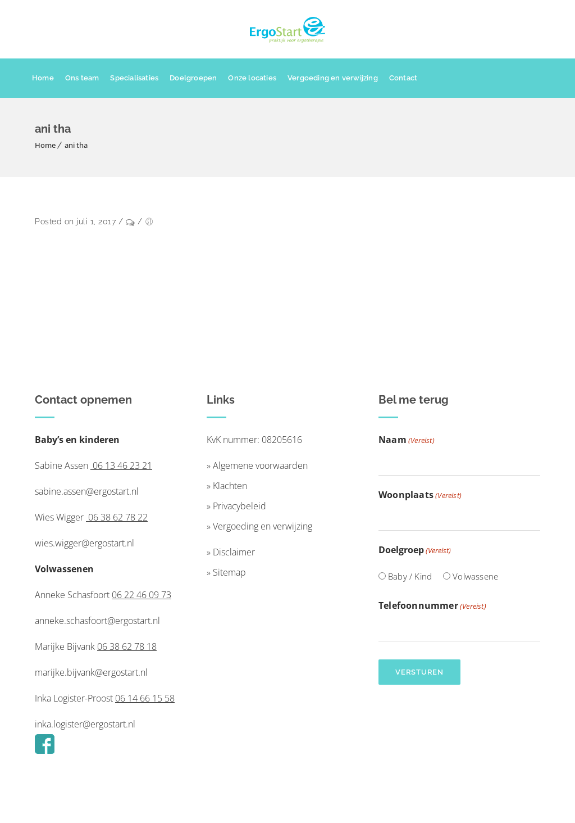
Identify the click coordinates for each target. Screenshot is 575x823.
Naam (406, 440)
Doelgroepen (193, 78)
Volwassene (475, 576)
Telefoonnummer (432, 606)
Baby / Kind (410, 576)
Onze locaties (252, 78)
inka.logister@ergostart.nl (85, 724)
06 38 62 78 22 (117, 517)
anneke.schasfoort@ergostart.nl (97, 620)
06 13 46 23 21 (121, 465)
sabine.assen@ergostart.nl (87, 491)
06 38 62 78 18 (127, 646)
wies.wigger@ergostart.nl (84, 543)
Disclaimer (234, 552)
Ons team (82, 78)
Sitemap (229, 572)
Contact (403, 78)
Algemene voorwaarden (260, 465)
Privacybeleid (239, 506)
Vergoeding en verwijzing (333, 78)
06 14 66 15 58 (145, 698)
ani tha (76, 145)
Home (43, 78)
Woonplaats (420, 495)
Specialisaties (134, 78)
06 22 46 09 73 (141, 595)
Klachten (230, 486)
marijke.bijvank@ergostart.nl (91, 672)
